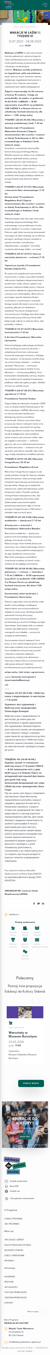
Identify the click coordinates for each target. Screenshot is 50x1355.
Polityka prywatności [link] (16, 1292)
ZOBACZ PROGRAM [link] (13, 1219)
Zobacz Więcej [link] (31, 1083)
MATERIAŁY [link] (10, 1261)
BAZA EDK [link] (9, 1282)
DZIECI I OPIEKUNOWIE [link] (14, 1256)
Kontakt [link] (9, 1303)
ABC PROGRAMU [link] (12, 1224)
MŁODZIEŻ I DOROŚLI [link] (14, 1250)
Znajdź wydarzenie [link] (16, 1181)
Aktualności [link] (11, 1287)
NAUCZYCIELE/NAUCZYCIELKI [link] (18, 1245)
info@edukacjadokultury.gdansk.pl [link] (25, 1342)
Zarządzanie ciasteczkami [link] (19, 1198)
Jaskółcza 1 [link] (14, 915)
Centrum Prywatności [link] (16, 1298)
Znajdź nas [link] (12, 1191)
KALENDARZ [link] (10, 1277)
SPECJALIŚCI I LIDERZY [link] (14, 1240)
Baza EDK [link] (12, 1186)
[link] (46, 15)
